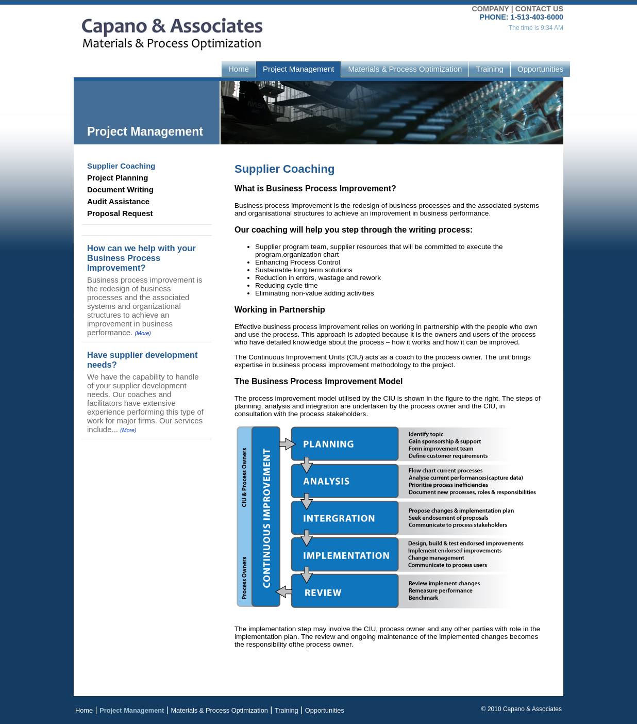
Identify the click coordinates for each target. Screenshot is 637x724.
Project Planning (117, 177)
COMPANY (490, 9)
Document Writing (120, 189)
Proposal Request (120, 213)
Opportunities (540, 68)
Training (490, 68)
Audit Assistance (118, 201)
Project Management (298, 68)
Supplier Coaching (121, 165)
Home (238, 68)
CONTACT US (539, 9)
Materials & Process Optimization (405, 68)
